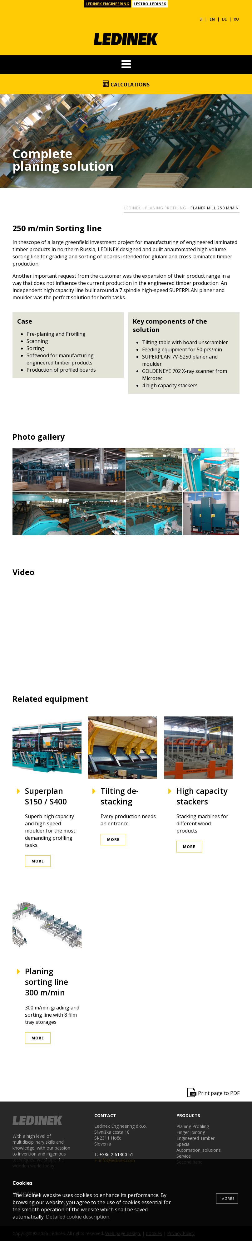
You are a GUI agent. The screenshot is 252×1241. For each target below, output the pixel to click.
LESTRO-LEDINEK (150, 4)
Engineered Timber (195, 1138)
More (38, 861)
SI (201, 19)
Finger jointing (190, 1132)
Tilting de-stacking (120, 796)
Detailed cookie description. (78, 1216)
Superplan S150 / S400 (46, 796)
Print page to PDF (219, 1093)
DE (224, 19)
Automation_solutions (198, 1150)
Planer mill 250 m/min (214, 208)
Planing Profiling (165, 208)
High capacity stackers (201, 796)
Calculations (126, 84)
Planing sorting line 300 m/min (46, 982)
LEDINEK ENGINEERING (107, 4)
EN (212, 19)
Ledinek (132, 208)
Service (183, 1156)
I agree (227, 1198)
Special (183, 1144)
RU (236, 19)
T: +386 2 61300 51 (113, 1154)
